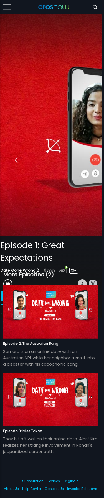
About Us (11, 488)
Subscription (33, 481)
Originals (70, 481)
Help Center (31, 488)
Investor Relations (82, 488)
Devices (53, 481)
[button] (16, 160)
